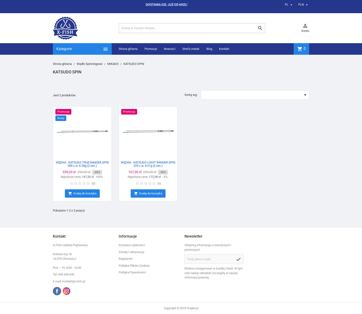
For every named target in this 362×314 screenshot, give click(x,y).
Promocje (151, 49)
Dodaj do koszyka (82, 193)
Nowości (169, 49)
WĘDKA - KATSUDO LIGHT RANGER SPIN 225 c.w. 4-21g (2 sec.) (148, 164)
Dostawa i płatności (132, 245)
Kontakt (224, 49)
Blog (209, 49)
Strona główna (128, 49)
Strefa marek (190, 49)
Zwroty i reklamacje (131, 252)
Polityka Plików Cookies (134, 265)
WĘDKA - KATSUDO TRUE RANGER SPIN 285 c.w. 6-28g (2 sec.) (82, 164)
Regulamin (126, 258)
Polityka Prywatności (132, 272)
